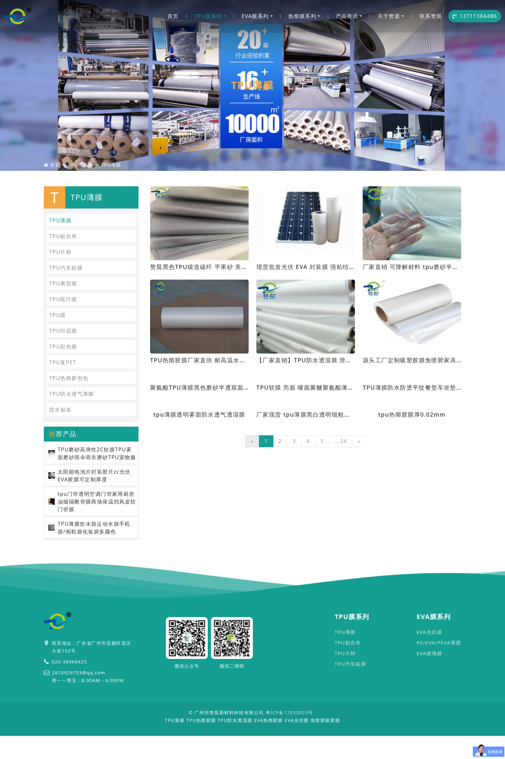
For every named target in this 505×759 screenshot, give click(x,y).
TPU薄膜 (111, 165)
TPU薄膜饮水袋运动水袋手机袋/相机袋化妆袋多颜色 (94, 527)
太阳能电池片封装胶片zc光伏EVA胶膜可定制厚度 (94, 475)
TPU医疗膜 (63, 299)
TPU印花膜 (63, 330)
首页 (173, 16)
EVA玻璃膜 (429, 653)
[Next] (359, 441)
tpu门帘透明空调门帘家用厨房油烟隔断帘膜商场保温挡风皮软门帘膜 (97, 501)
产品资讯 (347, 16)
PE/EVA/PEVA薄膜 (438, 642)
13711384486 (475, 16)
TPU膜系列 (208, 16)
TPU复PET (62, 362)
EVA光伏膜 (429, 632)
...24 (341, 441)
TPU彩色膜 (63, 346)
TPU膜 (57, 315)
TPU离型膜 (63, 283)
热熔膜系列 (302, 16)
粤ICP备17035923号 (289, 712)
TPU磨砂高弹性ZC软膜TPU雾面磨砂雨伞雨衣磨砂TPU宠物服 (97, 453)
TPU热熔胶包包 (68, 378)
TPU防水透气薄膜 (71, 393)
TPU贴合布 (63, 236)
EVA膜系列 (255, 16)
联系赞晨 (431, 16)
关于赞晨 (389, 16)
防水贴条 (60, 409)
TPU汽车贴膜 (66, 267)
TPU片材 (60, 251)
